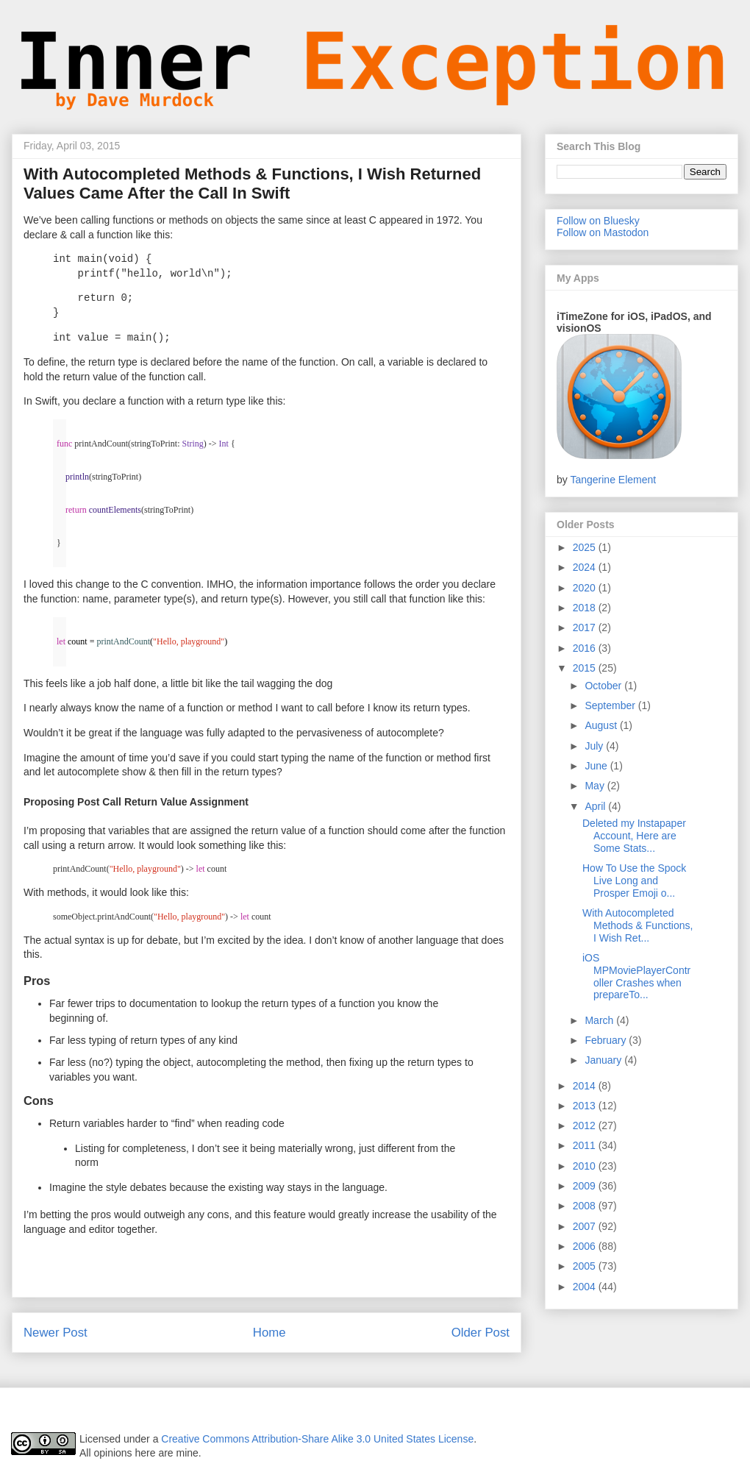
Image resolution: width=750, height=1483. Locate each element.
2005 (586, 1266)
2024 (586, 567)
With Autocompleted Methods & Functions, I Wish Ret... (637, 925)
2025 (586, 547)
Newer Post (56, 1333)
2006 (586, 1246)
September (611, 705)
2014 (586, 1086)
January (604, 1060)
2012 (586, 1125)
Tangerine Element (613, 480)
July (595, 746)
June (597, 766)
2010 (586, 1166)
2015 (586, 668)
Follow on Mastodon (603, 232)
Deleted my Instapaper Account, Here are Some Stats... (634, 835)
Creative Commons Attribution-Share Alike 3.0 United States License (317, 1439)
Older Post (480, 1333)
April (596, 806)
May (596, 786)
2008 (586, 1206)
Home (269, 1333)
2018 (586, 608)
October (604, 685)
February (607, 1040)
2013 (586, 1106)
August (602, 725)
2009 (586, 1186)
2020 (586, 588)
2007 (586, 1226)
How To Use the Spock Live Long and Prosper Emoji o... (634, 880)
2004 (586, 1286)
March (600, 1020)
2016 (586, 648)
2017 (586, 627)
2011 (586, 1145)
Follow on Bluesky (598, 221)
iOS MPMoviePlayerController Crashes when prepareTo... (636, 976)
